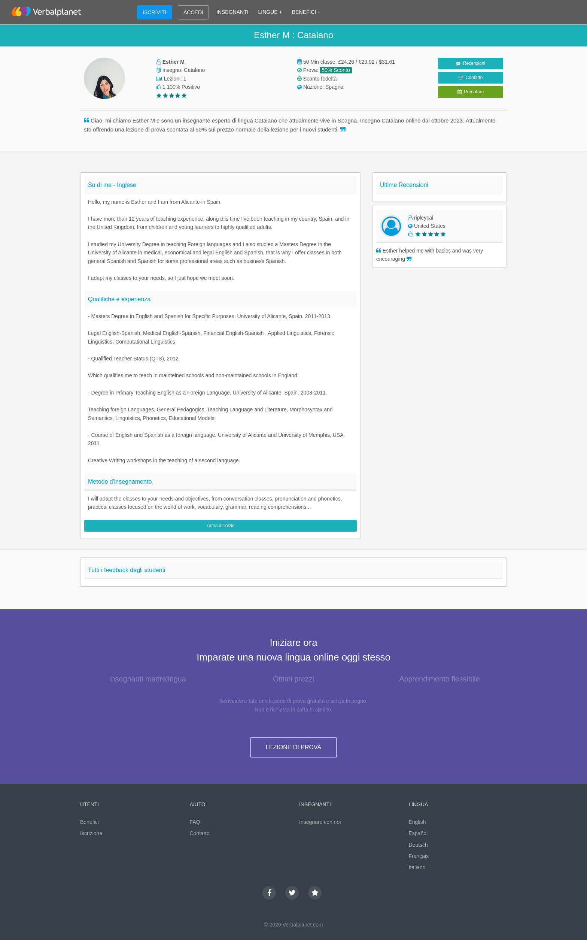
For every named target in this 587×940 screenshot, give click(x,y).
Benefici (89, 822)
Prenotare (470, 91)
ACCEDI (193, 12)
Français (419, 856)
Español (418, 833)
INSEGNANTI (232, 12)
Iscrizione (91, 833)
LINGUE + (270, 12)
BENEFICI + (306, 12)
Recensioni (470, 63)
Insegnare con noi (320, 822)
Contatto (471, 77)
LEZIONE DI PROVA (293, 747)
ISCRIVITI (154, 12)
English (417, 822)
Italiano (417, 867)
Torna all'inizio (221, 525)
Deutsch (418, 845)
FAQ (195, 822)
